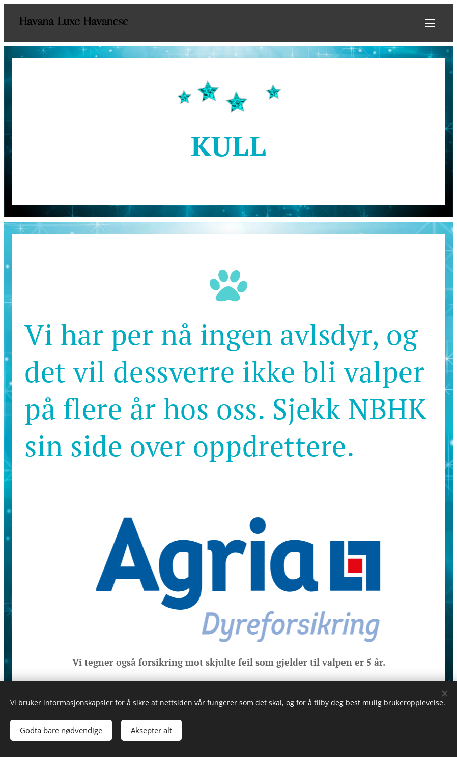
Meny (430, 23)
